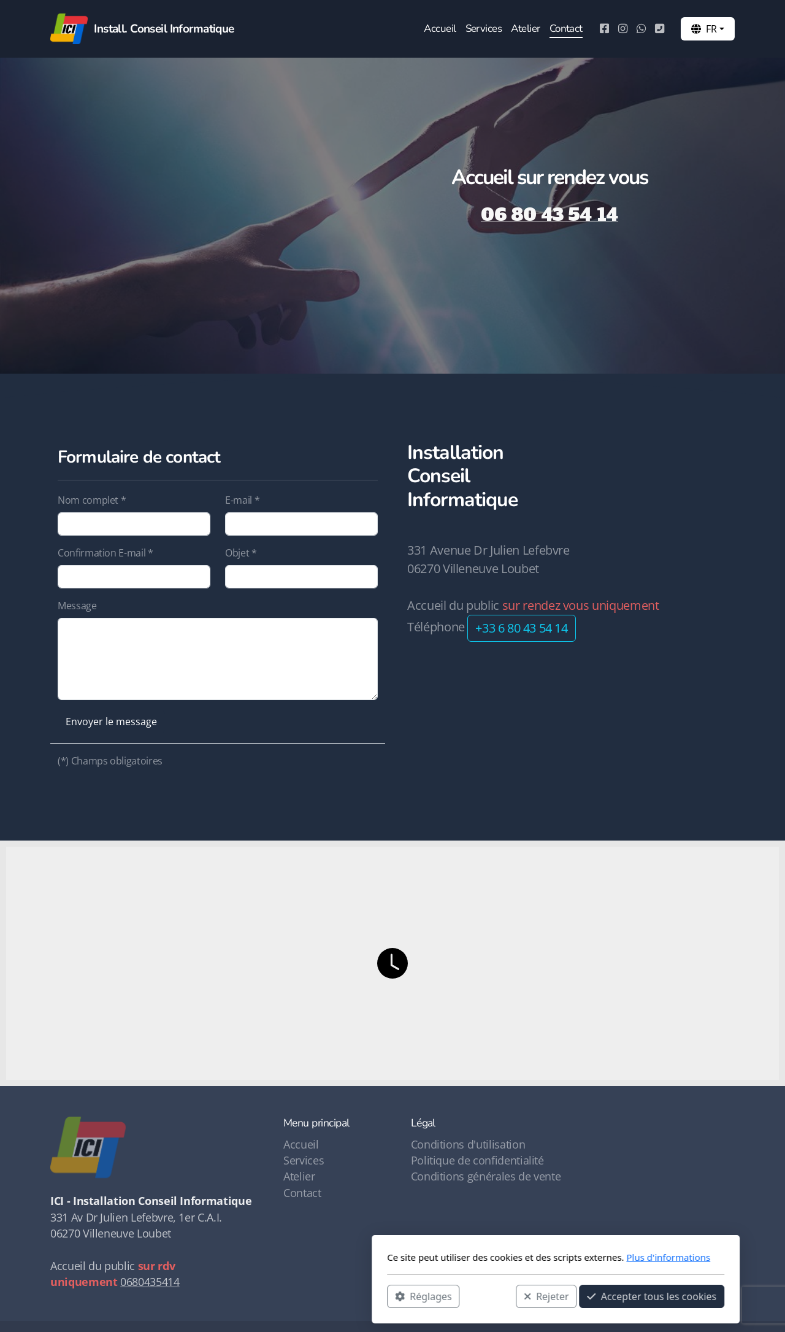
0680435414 (149, 1281)
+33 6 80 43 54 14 (521, 628)
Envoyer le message (111, 721)
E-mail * (242, 500)
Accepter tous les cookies (488, 1296)
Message (77, 605)
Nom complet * (92, 500)
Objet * (241, 553)
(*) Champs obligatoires (110, 761)
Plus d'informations (505, 1257)
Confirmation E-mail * (105, 553)
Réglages (260, 1296)
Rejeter (383, 1296)
